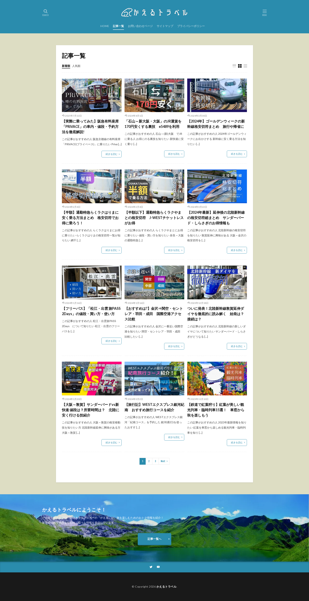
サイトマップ (165, 26)
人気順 (76, 65)
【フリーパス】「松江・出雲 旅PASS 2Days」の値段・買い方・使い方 (91, 311)
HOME (104, 26)
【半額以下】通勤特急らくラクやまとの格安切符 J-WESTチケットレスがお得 (154, 217)
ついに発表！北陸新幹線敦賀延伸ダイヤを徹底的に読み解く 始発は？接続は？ (215, 313)
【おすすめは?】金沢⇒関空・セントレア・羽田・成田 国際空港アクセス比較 (154, 313)
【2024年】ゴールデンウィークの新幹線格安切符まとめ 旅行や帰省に (216, 124)
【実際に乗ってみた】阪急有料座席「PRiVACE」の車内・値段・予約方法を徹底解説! (90, 126)
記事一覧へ (154, 538)
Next (163, 461)
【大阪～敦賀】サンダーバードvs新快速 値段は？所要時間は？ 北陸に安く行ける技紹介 (90, 409)
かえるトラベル (166, 586)
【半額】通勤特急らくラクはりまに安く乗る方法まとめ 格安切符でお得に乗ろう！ (90, 217)
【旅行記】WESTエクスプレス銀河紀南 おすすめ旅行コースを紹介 (154, 407)
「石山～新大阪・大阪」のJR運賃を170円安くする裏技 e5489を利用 (153, 124)
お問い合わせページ (140, 26)
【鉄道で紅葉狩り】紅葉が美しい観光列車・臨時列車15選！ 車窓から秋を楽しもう (215, 409)
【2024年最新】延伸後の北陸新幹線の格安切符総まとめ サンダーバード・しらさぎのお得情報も (216, 217)
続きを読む (111, 154)
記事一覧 (118, 26)
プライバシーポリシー (191, 26)
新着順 (66, 65)
